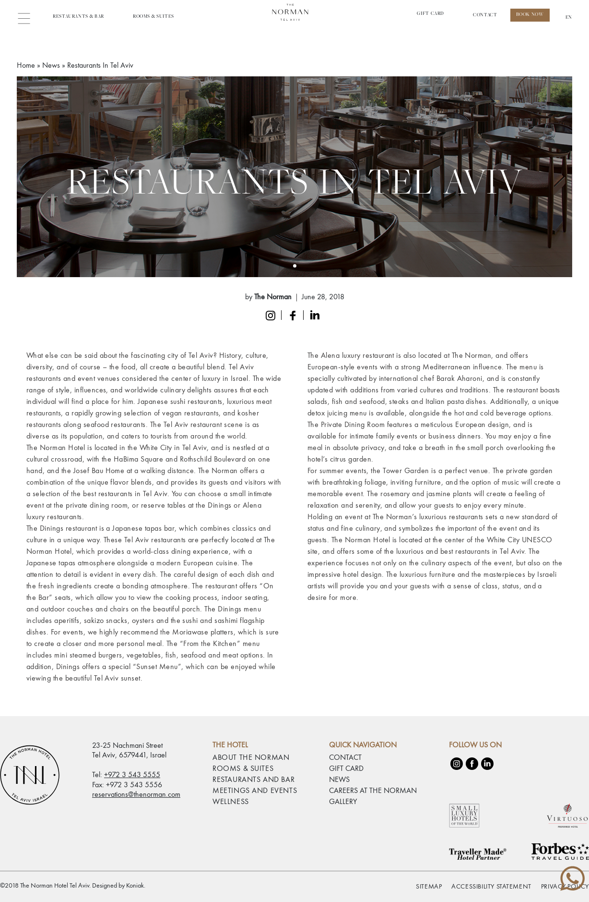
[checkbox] (9, 885)
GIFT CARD (346, 769)
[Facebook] (472, 763)
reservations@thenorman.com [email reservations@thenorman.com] (136, 794)
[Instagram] (456, 763)
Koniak (135, 885)
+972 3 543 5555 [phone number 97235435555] (132, 775)
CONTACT (485, 15)
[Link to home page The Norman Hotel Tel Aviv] (294, 17)
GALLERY (343, 802)
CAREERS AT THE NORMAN (373, 791)
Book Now (530, 14)
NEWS (339, 780)
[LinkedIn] (487, 763)
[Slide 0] (294, 266)
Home (26, 66)
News (51, 66)
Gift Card (430, 14)
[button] (27, 17)
